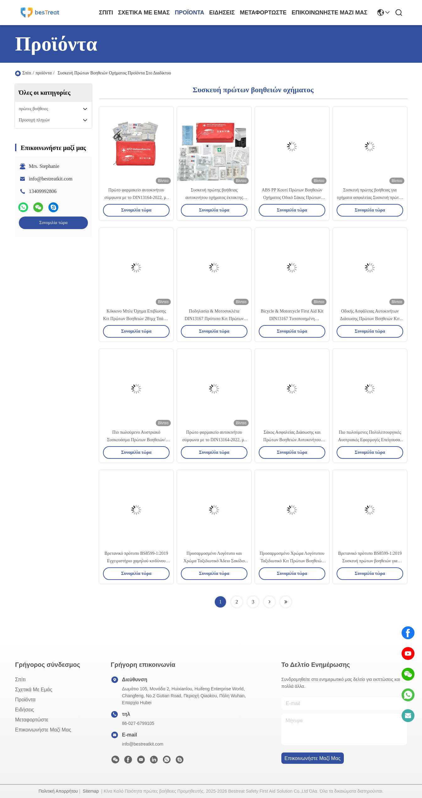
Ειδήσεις (222, 12)
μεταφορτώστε (263, 12)
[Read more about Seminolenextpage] (269, 602)
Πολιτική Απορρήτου (58, 791)
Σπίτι (106, 12)
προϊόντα (189, 12)
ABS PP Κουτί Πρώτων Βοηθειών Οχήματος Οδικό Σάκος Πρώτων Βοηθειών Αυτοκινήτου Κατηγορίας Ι (292, 197)
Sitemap (91, 791)
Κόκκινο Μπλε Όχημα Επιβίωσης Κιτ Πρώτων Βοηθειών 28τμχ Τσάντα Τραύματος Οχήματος (136, 319)
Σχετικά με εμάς (144, 12)
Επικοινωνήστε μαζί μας (329, 12)
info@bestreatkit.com (51, 178)
